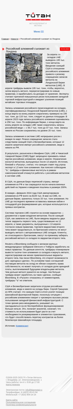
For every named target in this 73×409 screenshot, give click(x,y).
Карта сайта (11, 400)
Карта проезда (13, 384)
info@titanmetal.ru (34, 390)
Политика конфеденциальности (21, 405)
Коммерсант (22, 325)
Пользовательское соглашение (21, 402)
